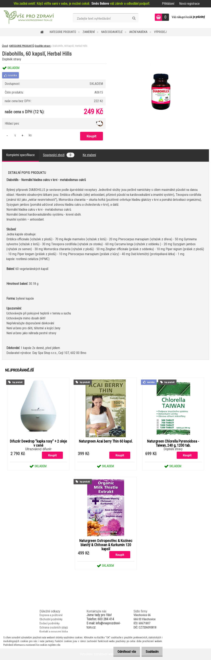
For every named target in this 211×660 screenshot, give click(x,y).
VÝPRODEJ (160, 32)
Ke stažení (89, 155)
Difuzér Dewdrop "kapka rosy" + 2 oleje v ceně (38, 443)
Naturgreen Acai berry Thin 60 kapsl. (106, 441)
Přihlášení (168, 4)
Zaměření (89, 32)
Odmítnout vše (123, 652)
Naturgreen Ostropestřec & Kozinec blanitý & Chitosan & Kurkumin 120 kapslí (105, 545)
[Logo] (28, 17)
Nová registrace (189, 4)
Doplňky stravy (43, 45)
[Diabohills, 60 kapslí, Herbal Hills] (161, 64)
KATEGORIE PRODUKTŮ (63, 32)
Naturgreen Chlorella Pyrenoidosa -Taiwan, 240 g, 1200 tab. (173, 443)
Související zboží (58, 155)
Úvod (5, 45)
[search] (133, 18)
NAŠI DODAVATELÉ (112, 32)
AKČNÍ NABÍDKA (138, 32)
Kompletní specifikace (20, 155)
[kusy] (15, 135)
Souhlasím (150, 652)
